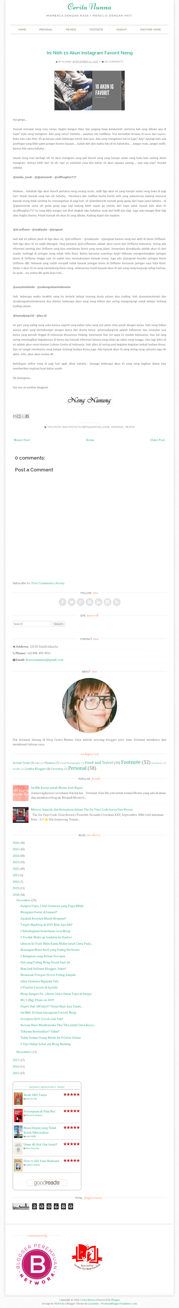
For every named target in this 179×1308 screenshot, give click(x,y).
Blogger (115, 1299)
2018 (16, 894)
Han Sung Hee (32, 1148)
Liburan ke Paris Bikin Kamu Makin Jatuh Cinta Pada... (56, 943)
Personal (46, 29)
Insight (121, 29)
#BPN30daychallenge (96, 427)
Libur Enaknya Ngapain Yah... (40, 981)
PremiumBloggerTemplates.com (119, 1303)
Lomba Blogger (35, 769)
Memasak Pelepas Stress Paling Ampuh (48, 975)
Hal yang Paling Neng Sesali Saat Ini (45, 962)
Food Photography (70, 763)
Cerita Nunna (90, 6)
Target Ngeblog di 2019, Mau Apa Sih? (46, 924)
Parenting (57, 769)
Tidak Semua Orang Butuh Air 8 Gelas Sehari (50, 1037)
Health (16, 768)
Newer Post (22, 440)
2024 (16, 856)
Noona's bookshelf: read (46, 1087)
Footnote (96, 29)
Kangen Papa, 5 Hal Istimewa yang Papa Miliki (51, 906)
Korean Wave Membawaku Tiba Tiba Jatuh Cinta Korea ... (58, 1025)
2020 (16, 881)
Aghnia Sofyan (33, 1164)
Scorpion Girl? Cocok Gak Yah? (41, 1019)
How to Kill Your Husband (41, 1161)
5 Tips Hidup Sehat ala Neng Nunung (45, 1044)
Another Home (150, 29)
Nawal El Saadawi (34, 1115)
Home (22, 29)
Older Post (157, 440)
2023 (16, 862)
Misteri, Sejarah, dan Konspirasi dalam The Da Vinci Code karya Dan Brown (82, 809)
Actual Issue (21, 763)
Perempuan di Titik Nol (39, 1111)
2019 (16, 888)
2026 (16, 843)
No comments (114, 61)
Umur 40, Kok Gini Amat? (40, 1144)
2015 (16, 1073)
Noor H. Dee (31, 1098)
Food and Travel (99, 762)
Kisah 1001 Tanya (35, 1095)
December (23, 900)
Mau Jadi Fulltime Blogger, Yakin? (43, 968)
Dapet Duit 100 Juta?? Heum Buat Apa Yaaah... (51, 1006)
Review (71, 29)
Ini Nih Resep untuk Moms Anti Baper (57, 787)
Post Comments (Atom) (47, 583)
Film (37, 763)
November (23, 1052)
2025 (16, 849)
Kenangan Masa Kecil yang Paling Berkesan (50, 950)
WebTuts (59, 1303)
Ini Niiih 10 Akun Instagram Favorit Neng (90, 52)
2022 (16, 868)
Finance (49, 763)
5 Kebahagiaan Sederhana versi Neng (45, 931)
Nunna (66, 61)
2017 (16, 1060)
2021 (16, 875)
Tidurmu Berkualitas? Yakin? (40, 1031)
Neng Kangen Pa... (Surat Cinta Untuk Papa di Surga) (56, 994)
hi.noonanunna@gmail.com (44, 660)
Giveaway (157, 763)
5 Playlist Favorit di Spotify (39, 987)
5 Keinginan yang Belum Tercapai (42, 956)
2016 (16, 1066)
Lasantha (93, 1303)
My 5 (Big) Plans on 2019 (37, 1000)
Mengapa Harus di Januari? (38, 912)
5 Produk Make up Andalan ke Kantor (46, 937)
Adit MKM (31, 1136)
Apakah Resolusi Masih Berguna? (43, 918)
